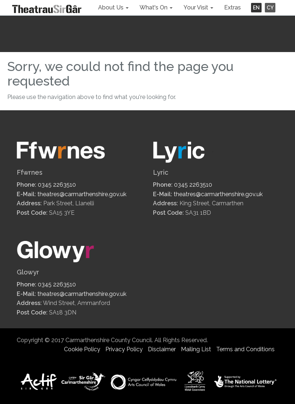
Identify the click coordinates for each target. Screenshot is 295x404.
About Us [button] (113, 7)
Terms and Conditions (245, 349)
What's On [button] (156, 7)
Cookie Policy (82, 349)
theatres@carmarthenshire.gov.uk (81, 194)
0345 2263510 (57, 184)
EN (256, 8)
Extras (232, 7)
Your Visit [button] (198, 7)
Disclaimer (162, 349)
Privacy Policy (124, 349)
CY (270, 8)
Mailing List (196, 349)
